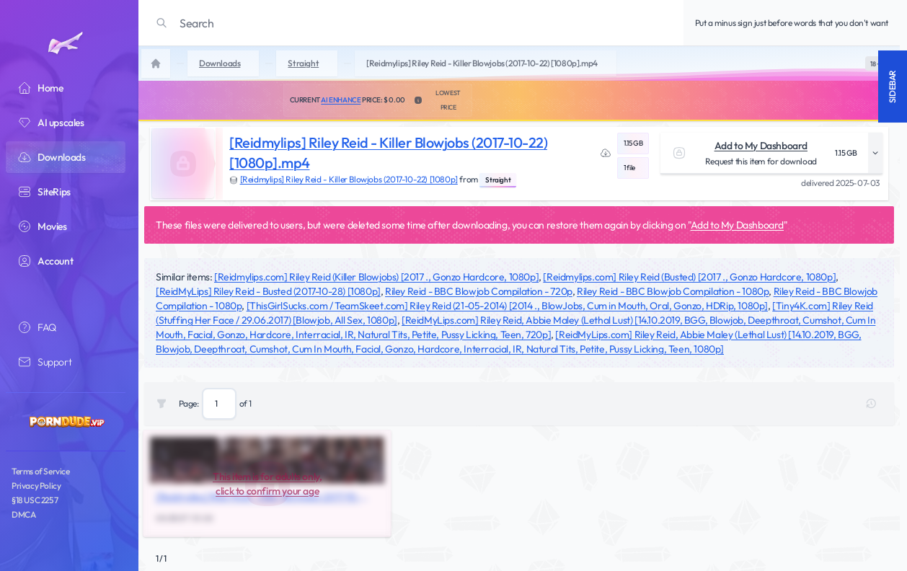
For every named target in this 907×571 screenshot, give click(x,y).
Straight (497, 180)
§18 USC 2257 (35, 500)
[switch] (875, 63)
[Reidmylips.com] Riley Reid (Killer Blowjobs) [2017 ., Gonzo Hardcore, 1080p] (376, 276)
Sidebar (892, 86)
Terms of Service (41, 471)
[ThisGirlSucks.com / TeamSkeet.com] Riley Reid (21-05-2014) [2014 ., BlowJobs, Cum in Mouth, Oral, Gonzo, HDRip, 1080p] (507, 305)
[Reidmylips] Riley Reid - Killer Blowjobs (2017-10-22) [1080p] (349, 179)
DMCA (23, 514)
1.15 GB (633, 143)
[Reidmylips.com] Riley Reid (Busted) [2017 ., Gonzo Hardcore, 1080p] (689, 276)
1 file (629, 167)
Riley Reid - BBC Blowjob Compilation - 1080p (673, 291)
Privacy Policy (36, 485)
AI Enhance (340, 100)
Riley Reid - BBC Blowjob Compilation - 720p (478, 291)
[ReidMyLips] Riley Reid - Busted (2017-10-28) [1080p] (268, 291)
